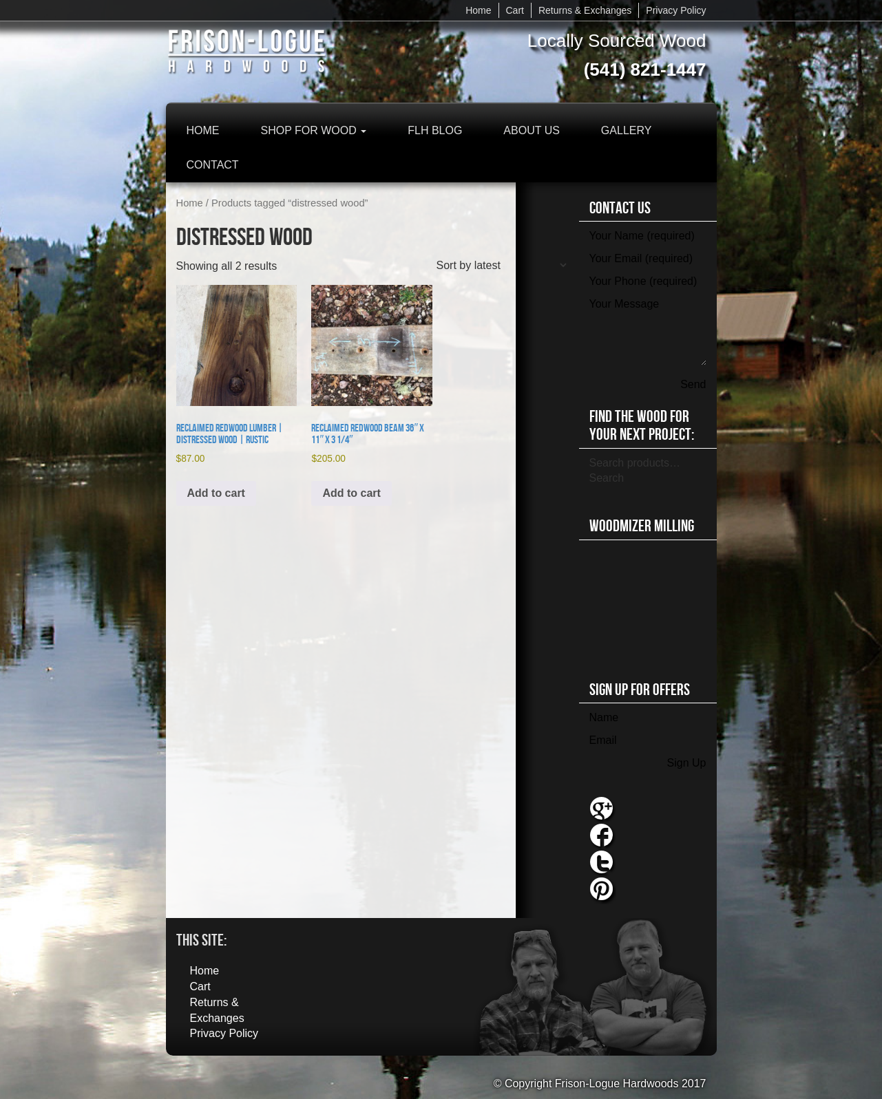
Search (606, 478)
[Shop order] (501, 265)
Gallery (626, 130)
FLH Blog (435, 130)
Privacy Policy (676, 10)
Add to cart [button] (216, 493)
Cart (515, 10)
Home (478, 10)
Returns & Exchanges (584, 10)
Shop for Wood (314, 130)
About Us (531, 130)
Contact (213, 165)
